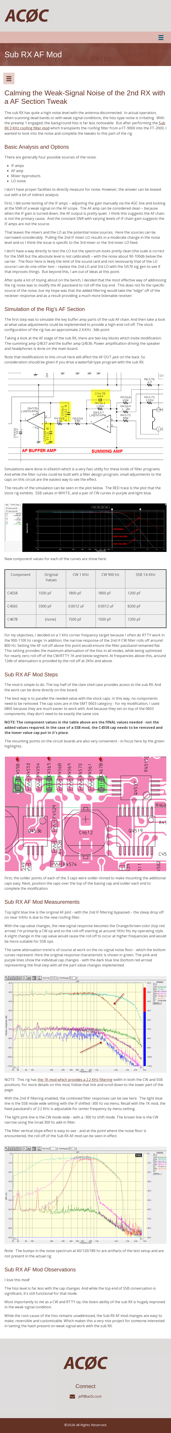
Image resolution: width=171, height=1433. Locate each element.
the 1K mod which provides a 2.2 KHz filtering (75, 1079)
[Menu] (161, 37)
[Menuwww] (8, 78)
